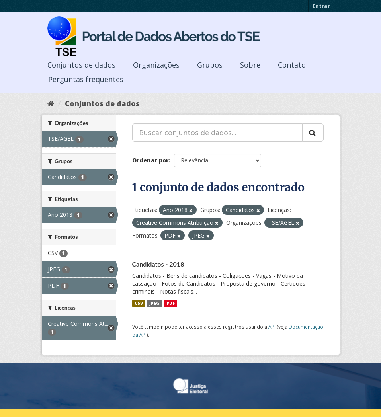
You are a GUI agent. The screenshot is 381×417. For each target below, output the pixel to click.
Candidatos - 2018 (158, 264)
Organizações (156, 65)
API (271, 326)
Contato (292, 65)
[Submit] (313, 132)
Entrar (321, 6)
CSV (139, 303)
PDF (170, 303)
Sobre (250, 65)
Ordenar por (150, 160)
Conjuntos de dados (81, 65)
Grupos (210, 65)
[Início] (50, 103)
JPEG (154, 303)
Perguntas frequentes (85, 79)
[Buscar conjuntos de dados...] (217, 132)
